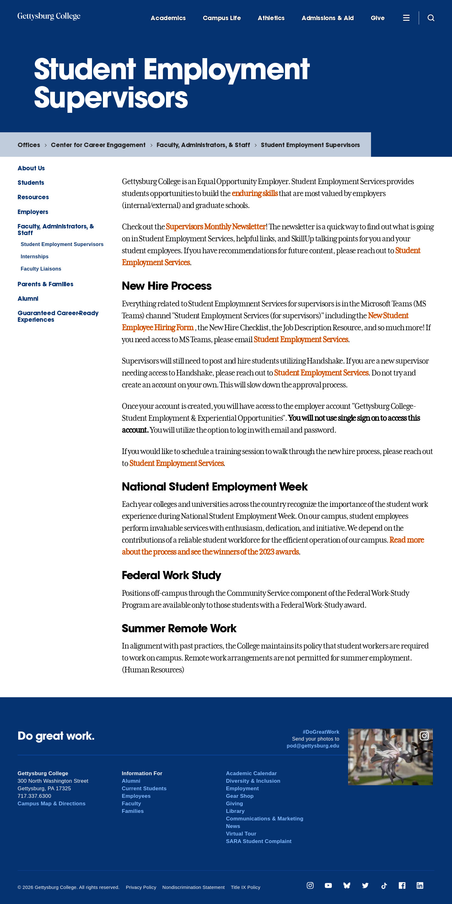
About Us (31, 168)
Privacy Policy (141, 887)
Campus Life (222, 18)
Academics (168, 18)
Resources (33, 197)
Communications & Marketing (265, 819)
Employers (33, 211)
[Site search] (431, 17)
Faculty (131, 804)
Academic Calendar (251, 773)
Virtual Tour (241, 834)
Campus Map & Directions (52, 804)
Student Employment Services (301, 339)
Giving (234, 804)
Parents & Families (45, 284)
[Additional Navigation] (406, 17)
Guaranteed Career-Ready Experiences (58, 316)
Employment (242, 789)
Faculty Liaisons (41, 268)
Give (378, 18)
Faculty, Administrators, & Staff (203, 145)
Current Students (144, 789)
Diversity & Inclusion (253, 781)
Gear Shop (240, 796)
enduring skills (254, 193)
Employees (136, 796)
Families (133, 811)
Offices (29, 145)
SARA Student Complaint (259, 841)
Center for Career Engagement (98, 145)
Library (235, 811)
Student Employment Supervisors (310, 145)
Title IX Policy (245, 887)
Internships (35, 256)
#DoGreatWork (321, 732)
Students (31, 182)
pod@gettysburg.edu (313, 745)
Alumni (28, 298)
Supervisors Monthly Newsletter (215, 226)
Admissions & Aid (328, 18)
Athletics (271, 18)
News (233, 826)
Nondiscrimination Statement (193, 887)
